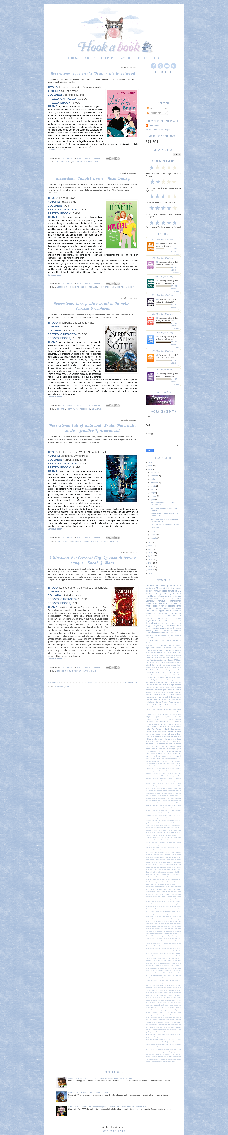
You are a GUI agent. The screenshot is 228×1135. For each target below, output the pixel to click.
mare (166, 980)
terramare (152, 1044)
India (154, 837)
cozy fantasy (156, 734)
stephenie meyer (164, 1039)
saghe (155, 815)
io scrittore (176, 946)
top (178, 1047)
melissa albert (173, 808)
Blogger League (152, 626)
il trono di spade (151, 943)
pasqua (172, 1002)
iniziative (178, 645)
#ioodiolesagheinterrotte (153, 827)
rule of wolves (169, 1024)
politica (178, 1010)
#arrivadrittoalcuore (171, 758)
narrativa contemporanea (169, 601)
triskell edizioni (176, 823)
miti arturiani (168, 988)
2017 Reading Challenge (163, 332)
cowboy (152, 899)
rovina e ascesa (158, 1024)
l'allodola (153, 956)
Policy (155, 58)
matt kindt (155, 985)
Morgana (158, 766)
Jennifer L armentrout (83, 541)
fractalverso (149, 923)
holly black (163, 704)
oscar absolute (170, 746)
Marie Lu (177, 680)
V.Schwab (165, 729)
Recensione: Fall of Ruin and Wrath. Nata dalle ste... (164, 520)
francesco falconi (151, 793)
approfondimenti (152, 598)
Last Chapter (161, 840)
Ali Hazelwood (64, 162)
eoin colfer (149, 914)
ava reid (153, 867)
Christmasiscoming (152, 643)
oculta (179, 997)
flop (176, 921)
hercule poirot (164, 687)
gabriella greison (151, 926)
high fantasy (152, 795)
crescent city (64, 671)
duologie (148, 788)
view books (176, 254)
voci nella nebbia (175, 1059)
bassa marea (171, 867)
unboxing (156, 1054)
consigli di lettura (169, 697)
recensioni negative (158, 628)
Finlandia (168, 835)
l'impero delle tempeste (157, 803)
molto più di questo (174, 990)
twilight (168, 1052)
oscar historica (166, 1000)
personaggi (160, 677)
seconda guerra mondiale (159, 818)
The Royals (156, 729)
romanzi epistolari (164, 1022)
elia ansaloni (160, 909)
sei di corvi (171, 818)
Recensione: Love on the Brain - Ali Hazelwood (92, 73)
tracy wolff (167, 823)
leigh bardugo (151, 648)
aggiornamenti (159, 852)
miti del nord (177, 988)
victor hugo (172, 1056)
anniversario (150, 731)
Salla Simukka (176, 766)
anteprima (164, 694)
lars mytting (155, 965)
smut (163, 820)
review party (166, 585)
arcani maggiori (176, 859)
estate (152, 687)
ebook (154, 788)
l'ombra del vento (151, 958)
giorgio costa (176, 926)
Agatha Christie (151, 638)
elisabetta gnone (161, 788)
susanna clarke (150, 1042)
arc (156, 731)
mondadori (155, 633)
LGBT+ (159, 638)
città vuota (171, 886)
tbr (157, 823)
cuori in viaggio (171, 781)
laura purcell (175, 965)
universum (163, 1054)
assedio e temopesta (174, 862)
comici (158, 891)
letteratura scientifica (163, 648)
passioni (178, 1002)
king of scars (173, 953)
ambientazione (150, 857)
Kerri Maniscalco (158, 670)
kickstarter (156, 953)
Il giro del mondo (167, 626)
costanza (178, 778)
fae (156, 640)
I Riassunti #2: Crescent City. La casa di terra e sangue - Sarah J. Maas (93, 560)
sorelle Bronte (170, 820)
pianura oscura (164, 1007)
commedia (170, 635)
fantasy (157, 591)
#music (178, 827)
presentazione (151, 650)
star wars (167, 753)
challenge (154, 882)
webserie (148, 1061)
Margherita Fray (167, 680)
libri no (166, 973)
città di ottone (154, 886)
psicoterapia (149, 1015)
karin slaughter (171, 951)
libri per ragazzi (165, 657)
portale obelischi (152, 1012)
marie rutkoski (150, 983)
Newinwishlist (163, 842)
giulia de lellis (165, 928)
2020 (150, 553)
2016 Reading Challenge (163, 351)
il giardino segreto (174, 936)
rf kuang (168, 751)
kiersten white (164, 953)
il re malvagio (171, 938)
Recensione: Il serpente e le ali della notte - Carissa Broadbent (92, 306)
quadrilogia (171, 749)
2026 (150, 462)
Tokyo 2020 (167, 847)
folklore (178, 790)
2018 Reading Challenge (163, 313)
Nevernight (149, 692)
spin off (154, 667)
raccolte (178, 635)
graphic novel (162, 623)
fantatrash (149, 919)
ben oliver (159, 872)
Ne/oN (163, 766)
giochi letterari (151, 704)
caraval (157, 776)
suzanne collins (164, 667)
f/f (170, 736)
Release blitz (158, 692)
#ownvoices (150, 721)
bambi (164, 867)
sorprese (178, 820)
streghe (148, 717)
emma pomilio (155, 911)
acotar (153, 850)
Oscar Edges (156, 845)
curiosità (153, 901)
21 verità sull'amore (156, 832)
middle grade (176, 657)
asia (164, 862)
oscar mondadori (174, 640)
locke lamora (157, 808)
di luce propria (157, 906)
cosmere (169, 896)
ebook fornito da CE (171, 591)
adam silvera (169, 850)
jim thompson (156, 800)
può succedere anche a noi (172, 1015)
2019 (150, 556)
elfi (155, 909)
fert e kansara (159, 919)
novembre (154, 476)
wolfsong (160, 758)
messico (178, 985)
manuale (159, 707)
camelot (172, 877)
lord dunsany (173, 973)
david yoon (164, 904)
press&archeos (176, 1012)
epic (154, 914)
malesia (148, 980)
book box (158, 685)
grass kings (161, 931)
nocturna (148, 997)
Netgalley (154, 842)
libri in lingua (154, 805)
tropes (164, 1052)
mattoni (162, 985)
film (174, 790)
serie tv (157, 613)
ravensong (176, 1017)
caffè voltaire (166, 877)
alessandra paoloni (152, 855)
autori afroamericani (166, 864)
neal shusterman (158, 746)
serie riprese (173, 1029)
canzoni (178, 877)
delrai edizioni (151, 623)
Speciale (162, 768)
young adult (162, 593)
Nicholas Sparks (175, 842)
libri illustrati (156, 665)
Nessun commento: (93, 158)
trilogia (178, 594)
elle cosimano (171, 909)
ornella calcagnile (151, 1000)
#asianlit (152, 825)
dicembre (154, 472)
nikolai (170, 995)
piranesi (178, 1007)
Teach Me (159, 847)
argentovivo (149, 862)
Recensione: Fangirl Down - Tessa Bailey (93, 178)
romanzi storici (152, 603)
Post (150, 108)
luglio (152, 489)
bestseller (162, 773)
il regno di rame (156, 941)
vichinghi (160, 1056)
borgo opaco (171, 670)
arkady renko (158, 862)
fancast (151, 790)
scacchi (148, 1029)
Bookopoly (149, 835)
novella (161, 810)
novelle (174, 603)
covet (147, 899)
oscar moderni (176, 1000)
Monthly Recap (168, 638)
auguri (152, 685)
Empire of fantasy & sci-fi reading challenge (163, 724)
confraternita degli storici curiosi (158, 894)
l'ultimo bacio (161, 958)
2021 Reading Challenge (163, 258)
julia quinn (155, 657)
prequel (167, 712)
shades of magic (163, 1032)
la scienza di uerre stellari (168, 963)
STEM (96, 162)
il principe (172, 795)
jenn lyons (167, 948)
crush (166, 899)
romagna (155, 1022)
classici (168, 611)
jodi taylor (151, 951)
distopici (155, 606)
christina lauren (159, 884)
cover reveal (163, 645)
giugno (153, 493)
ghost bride (167, 926)
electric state (150, 909)
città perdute (163, 886)
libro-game (162, 805)
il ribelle (163, 941)
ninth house (177, 995)
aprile (152, 500)
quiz (166, 677)
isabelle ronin (159, 948)
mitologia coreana (151, 990)
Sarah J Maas (89, 671)
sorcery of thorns (175, 1034)
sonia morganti (156, 753)
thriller (148, 606)
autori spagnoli (175, 694)
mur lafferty (159, 992)
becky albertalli (171, 869)
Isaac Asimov (160, 662)
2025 (150, 466)
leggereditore (176, 741)
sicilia (156, 1034)
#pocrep (148, 830)
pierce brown (154, 712)
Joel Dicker (149, 840)
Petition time (177, 845)
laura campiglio (165, 965)
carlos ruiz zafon (151, 879)
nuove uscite (176, 648)
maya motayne (170, 985)
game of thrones (152, 675)
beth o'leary (170, 872)
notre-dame (166, 997)
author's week (165, 643)
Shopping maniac (153, 631)
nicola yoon (163, 995)
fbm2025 (165, 702)
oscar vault (72, 409)
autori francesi (171, 662)
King (154, 840)
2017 (150, 563)
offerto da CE (169, 810)
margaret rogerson (175, 980)
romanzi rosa (153, 690)
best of (164, 872)
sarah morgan (162, 815)
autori (178, 626)
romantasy (97, 409)
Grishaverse (150, 662)
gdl (162, 926)
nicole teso (154, 810)
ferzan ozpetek (168, 919)
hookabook (176, 933)
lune (165, 975)
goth (147, 931)
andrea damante (175, 857)
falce (173, 736)
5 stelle (173, 667)
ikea (166, 936)
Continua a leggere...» (56, 150)
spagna (148, 1037)
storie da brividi (175, 1039)
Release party (163, 682)
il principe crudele (161, 938)
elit (165, 909)
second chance (160, 1029)
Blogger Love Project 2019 (169, 761)
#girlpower (167, 825)
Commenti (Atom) (62, 687)
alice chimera (165, 855)
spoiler (159, 1037)
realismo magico (151, 751)
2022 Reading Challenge (163, 239)
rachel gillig (149, 1017)
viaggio (178, 1054)
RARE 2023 (151, 616)
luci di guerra (153, 975)
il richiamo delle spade (174, 941)
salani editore (170, 714)
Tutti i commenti (154, 113)
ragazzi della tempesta (165, 1017)
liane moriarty (150, 973)
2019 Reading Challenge (163, 295)
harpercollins (64, 541)
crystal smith (173, 899)
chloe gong (149, 884)
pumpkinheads (158, 1015)
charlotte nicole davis (165, 882)
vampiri (162, 633)
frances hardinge (159, 923)
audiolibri (148, 864)
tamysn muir (159, 1042)
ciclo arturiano (165, 776)
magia (172, 978)
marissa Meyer (172, 983)
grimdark (161, 675)
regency (178, 623)
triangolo (173, 1049)
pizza (163, 1010)
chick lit (165, 685)
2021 (150, 549)
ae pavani (149, 852)
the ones (171, 1044)
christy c (168, 884)
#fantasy (150, 593)
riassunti (76, 671)
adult (147, 685)
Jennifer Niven (170, 726)
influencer (173, 704)
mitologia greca (163, 990)
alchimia (178, 852)
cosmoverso (177, 896)
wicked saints (156, 1061)
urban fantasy (169, 650)
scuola (153, 1029)
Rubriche (141, 58)
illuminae (172, 943)
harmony (161, 933)
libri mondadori (159, 744)
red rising (161, 751)
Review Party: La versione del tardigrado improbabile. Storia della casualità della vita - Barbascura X (107, 1107)
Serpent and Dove (152, 768)
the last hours (174, 756)
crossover (162, 899)
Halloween (149, 653)
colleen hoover (156, 889)
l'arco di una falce (152, 741)
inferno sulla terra (158, 946)
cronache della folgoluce (158, 781)
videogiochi (154, 1059)
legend (148, 970)
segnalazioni (151, 618)
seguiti (167, 1029)
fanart (147, 916)
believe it (152, 872)
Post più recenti (54, 682)
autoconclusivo (175, 643)
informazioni (168, 946)
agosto (153, 486)
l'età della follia (176, 956)
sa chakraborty (158, 1027)
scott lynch (171, 815)
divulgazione (157, 786)
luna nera (160, 975)
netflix (148, 628)
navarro (148, 995)
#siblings (154, 830)
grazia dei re (170, 931)
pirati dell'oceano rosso (153, 1010)
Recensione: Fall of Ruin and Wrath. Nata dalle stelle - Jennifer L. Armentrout (92, 428)
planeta (167, 1010)
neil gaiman (155, 995)
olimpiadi (178, 810)
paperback (166, 1002)
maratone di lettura (157, 980)
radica (155, 1017)
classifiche (155, 778)
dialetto (165, 906)
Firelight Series (151, 726)
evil (176, 788)
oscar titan (149, 1002)
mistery (165, 707)
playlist (154, 749)
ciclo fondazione (152, 645)
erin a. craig (164, 914)
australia (155, 864)
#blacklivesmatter (175, 719)
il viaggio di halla (162, 943)
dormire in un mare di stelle (171, 786)
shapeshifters (150, 1034)
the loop (165, 1044)
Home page (74, 58)
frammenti (177, 702)
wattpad (178, 650)
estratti (166, 736)
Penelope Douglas (166, 845)
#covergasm (159, 825)
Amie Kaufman (176, 832)
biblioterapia (170, 773)
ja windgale (177, 739)
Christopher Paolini (165, 690)
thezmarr (161, 823)
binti (176, 872)
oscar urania (157, 1002)
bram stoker (171, 874)
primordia (162, 749)
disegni (173, 906)
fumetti (179, 923)
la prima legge (165, 741)
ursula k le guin (171, 1054)
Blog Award (156, 761)
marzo (153, 531)
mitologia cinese (175, 707)
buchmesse (165, 631)
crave (147, 781)
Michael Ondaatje (171, 840)
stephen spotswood (152, 1039)
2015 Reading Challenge (163, 369)
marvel (166, 808)
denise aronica (170, 783)
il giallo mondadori (162, 795)
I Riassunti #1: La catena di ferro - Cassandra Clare (88, 1092)
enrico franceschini (166, 911)
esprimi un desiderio (174, 914)
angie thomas (150, 859)
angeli (153, 771)
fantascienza (162, 596)
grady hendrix (153, 931)
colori (165, 889)
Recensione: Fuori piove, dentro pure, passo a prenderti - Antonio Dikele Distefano (100, 1078)
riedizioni (159, 813)
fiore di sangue (163, 921)
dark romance (175, 621)
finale (171, 702)
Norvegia (148, 845)
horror (171, 623)
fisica (172, 921)
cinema (148, 734)
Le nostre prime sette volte (165, 763)
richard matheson (159, 1019)
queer (179, 749)
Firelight (174, 835)
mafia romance (165, 978)
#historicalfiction (176, 825)
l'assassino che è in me (164, 956)
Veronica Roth (170, 768)
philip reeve (154, 1007)
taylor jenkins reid (169, 1042)
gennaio (153, 538)
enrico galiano (176, 911)
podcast (173, 1010)
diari (169, 906)
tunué (147, 825)
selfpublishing (151, 596)
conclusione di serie (153, 697)
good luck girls (176, 928)
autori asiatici (172, 771)
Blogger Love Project (171, 613)
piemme (172, 1007)
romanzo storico (152, 714)
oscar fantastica (151, 660)
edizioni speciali (175, 699)
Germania (149, 837)
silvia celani (161, 1034)
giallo (156, 687)
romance (88, 162)
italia (150, 800)
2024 (150, 469)
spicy (101, 287)
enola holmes (151, 702)
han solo (155, 933)
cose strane (162, 896)
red (150, 1019)
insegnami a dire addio (167, 798)
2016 (150, 566)
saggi (165, 1027)
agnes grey (169, 852)
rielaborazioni (170, 1019)
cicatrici (174, 884)
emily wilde (171, 788)
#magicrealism (165, 827)
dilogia (169, 628)
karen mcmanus (160, 951)
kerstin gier (149, 953)
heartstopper (168, 933)
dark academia (155, 904)
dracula (178, 906)
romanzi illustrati (167, 813)
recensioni (77, 162)
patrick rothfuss (151, 813)
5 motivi (167, 832)
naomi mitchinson (175, 992)
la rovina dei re (154, 963)
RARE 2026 (170, 633)
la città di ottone (170, 958)
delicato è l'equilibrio (174, 904)
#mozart (173, 827)
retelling (159, 608)
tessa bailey (127, 287)
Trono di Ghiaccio (174, 682)
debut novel (156, 672)
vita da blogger (157, 611)
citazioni (148, 778)
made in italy (155, 978)
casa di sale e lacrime (163, 879)
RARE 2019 (176, 653)
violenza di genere (164, 1059)
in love (151, 946)
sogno (168, 1034)
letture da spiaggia (174, 970)
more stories (150, 992)
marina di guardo (161, 983)
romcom (161, 714)
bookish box (150, 776)
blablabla (177, 731)
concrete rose (176, 891)
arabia (168, 859)
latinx (147, 805)
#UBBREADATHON (153, 719)
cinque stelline (176, 776)
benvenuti (170, 731)
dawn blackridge (158, 783)
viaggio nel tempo (151, 1056)
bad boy (159, 867)
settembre (154, 483)
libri (179, 603)
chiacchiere (177, 882)
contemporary (176, 894)
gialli (172, 594)
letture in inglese (66, 287)
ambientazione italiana (162, 857)
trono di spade (156, 1052)
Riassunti (125, 58)
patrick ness (149, 1005)
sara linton (171, 1027)
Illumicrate (160, 726)
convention (163, 778)
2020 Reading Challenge (163, 276)
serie (160, 603)
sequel (178, 714)
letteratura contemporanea (159, 970)
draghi (173, 734)
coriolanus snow (151, 896)
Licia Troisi (167, 653)
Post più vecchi (131, 682)
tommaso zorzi (171, 1047)
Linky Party (155, 680)
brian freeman (157, 877)
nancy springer (151, 709)
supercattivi (177, 753)
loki (163, 808)
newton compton (162, 709)
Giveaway (177, 628)
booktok (61, 409)
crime (156, 899)
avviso (156, 773)
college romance (175, 685)
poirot (162, 712)
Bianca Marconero (160, 621)
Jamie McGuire (161, 837)
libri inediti (149, 744)
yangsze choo (170, 1061)
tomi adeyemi (161, 1047)
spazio (153, 1037)
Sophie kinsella (151, 847)
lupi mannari (170, 975)
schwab (148, 667)
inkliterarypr (155, 798)
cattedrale (174, 879)
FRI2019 (152, 763)
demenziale (149, 906)
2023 (150, 542)
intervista (173, 687)
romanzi (159, 650)
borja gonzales (161, 874)
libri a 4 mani (159, 973)
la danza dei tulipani (165, 960)
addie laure (177, 850)
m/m (163, 665)
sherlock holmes (155, 820)
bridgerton (149, 655)
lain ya (178, 803)
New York (168, 766)
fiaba (175, 919)
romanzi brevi (176, 712)
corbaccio (171, 778)
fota (179, 921)
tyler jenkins (175, 1052)
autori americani (161, 771)
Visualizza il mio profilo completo (158, 129)
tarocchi (178, 717)
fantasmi (153, 916)
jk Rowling (174, 948)
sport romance (112, 287)
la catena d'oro (171, 803)
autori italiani (165, 588)
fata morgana (158, 790)
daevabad (160, 901)
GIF (179, 835)
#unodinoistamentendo (165, 830)
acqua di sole (160, 850)
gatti (158, 926)
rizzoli (179, 665)
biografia (178, 773)
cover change (159, 655)
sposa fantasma (167, 1037)
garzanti (162, 640)
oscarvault (177, 616)
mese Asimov (171, 665)
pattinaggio (157, 1005)
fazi (153, 919)
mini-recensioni (158, 988)
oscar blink (172, 709)
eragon (158, 914)
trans (152, 1049)
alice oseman (176, 729)
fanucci (158, 702)
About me (91, 58)
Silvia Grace (154, 126)
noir (153, 997)
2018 (150, 560)
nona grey (158, 997)
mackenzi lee (170, 744)
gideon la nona (162, 793)
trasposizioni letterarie (162, 1049)
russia (176, 1024)
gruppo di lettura (171, 675)
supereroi (149, 756)
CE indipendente (158, 835)
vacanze (153, 758)
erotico (160, 736)
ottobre (153, 479)
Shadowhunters (170, 618)
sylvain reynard (163, 717)
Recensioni (108, 58)
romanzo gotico (176, 1022)
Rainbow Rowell (151, 682)
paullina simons (166, 1005)
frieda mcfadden (170, 923)
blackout (152, 874)
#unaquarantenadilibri (162, 721)
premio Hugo (164, 1012)
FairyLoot (159, 618)
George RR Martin (174, 660)
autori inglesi (162, 731)
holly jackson (158, 739)
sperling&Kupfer (151, 823)
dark (147, 687)
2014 (150, 573)
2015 (150, 570)
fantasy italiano (175, 672)
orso (159, 1000)
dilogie (166, 699)
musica (166, 992)
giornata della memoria (153, 928)
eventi (171, 645)
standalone (177, 1037)
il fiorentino (168, 739)
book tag (166, 603)
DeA (174, 690)
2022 (150, 546)
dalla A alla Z (169, 901)
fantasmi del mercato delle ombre (169, 916)
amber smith (176, 855)
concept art (166, 891)
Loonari (152, 766)
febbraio (153, 535)
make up (178, 978)
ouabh (152, 677)
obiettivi (173, 997)
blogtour (149, 591)
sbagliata (178, 1027)
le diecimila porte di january (172, 968)
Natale (178, 690)
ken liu (178, 951)
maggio (153, 496)
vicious (166, 1056)
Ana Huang (149, 761)
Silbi (157, 243)
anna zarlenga (160, 859)
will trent (162, 1061)
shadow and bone (175, 1032)
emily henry (165, 672)
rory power (149, 1024)
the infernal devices (160, 756)
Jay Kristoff (158, 653)
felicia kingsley (168, 790)
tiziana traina (152, 1047)
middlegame (149, 988)
